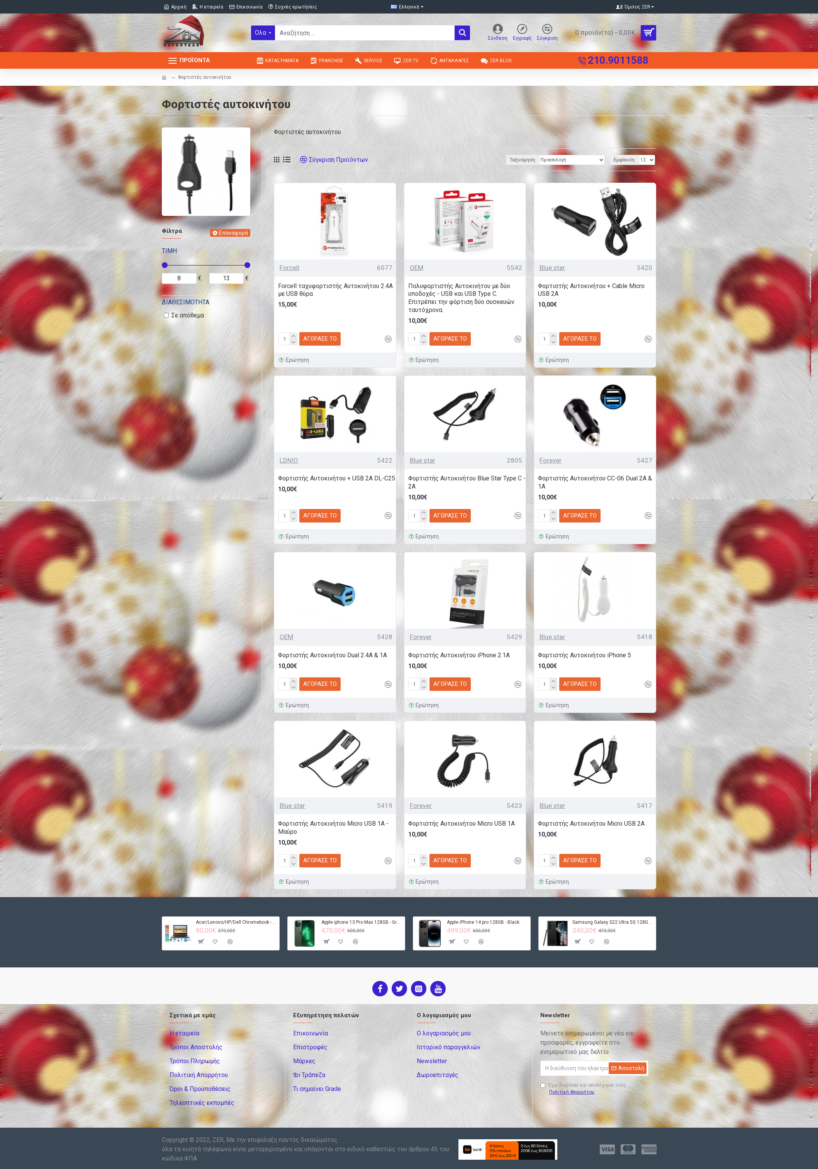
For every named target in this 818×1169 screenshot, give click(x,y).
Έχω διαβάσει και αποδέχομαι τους (583, 1089)
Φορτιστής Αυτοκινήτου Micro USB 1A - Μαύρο (333, 827)
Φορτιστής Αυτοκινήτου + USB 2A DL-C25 (336, 478)
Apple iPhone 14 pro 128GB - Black (483, 922)
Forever (551, 460)
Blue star (552, 267)
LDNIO (289, 460)
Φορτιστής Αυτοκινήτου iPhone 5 (584, 655)
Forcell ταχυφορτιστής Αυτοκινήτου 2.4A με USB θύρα (335, 290)
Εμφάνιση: (625, 160)
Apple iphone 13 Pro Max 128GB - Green (361, 922)
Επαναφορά (233, 233)
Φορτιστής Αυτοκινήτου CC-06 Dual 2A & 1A (595, 482)
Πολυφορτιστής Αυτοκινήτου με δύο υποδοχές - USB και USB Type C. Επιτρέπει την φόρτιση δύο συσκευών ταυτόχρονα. (461, 298)
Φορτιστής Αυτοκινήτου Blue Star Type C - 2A (467, 482)
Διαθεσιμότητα (185, 302)
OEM (416, 267)
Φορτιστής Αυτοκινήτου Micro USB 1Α (461, 823)
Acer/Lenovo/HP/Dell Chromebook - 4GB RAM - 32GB (236, 922)
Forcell (289, 267)
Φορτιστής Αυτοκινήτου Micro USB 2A (591, 823)
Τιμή (169, 250)
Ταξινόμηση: (523, 160)
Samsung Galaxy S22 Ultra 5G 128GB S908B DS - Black (612, 922)
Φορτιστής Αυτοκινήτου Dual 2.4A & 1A (332, 655)
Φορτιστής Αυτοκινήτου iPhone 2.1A (459, 655)
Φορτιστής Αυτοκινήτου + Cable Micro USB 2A (591, 290)
